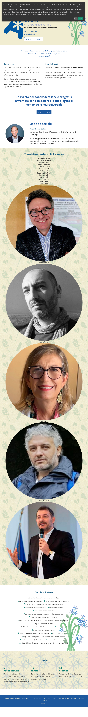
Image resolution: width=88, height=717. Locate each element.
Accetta (80, 18)
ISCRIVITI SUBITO (44, 112)
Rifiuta (75, 18)
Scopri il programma (33, 39)
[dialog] (43, 11)
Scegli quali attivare (7, 18)
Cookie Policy (44, 703)
